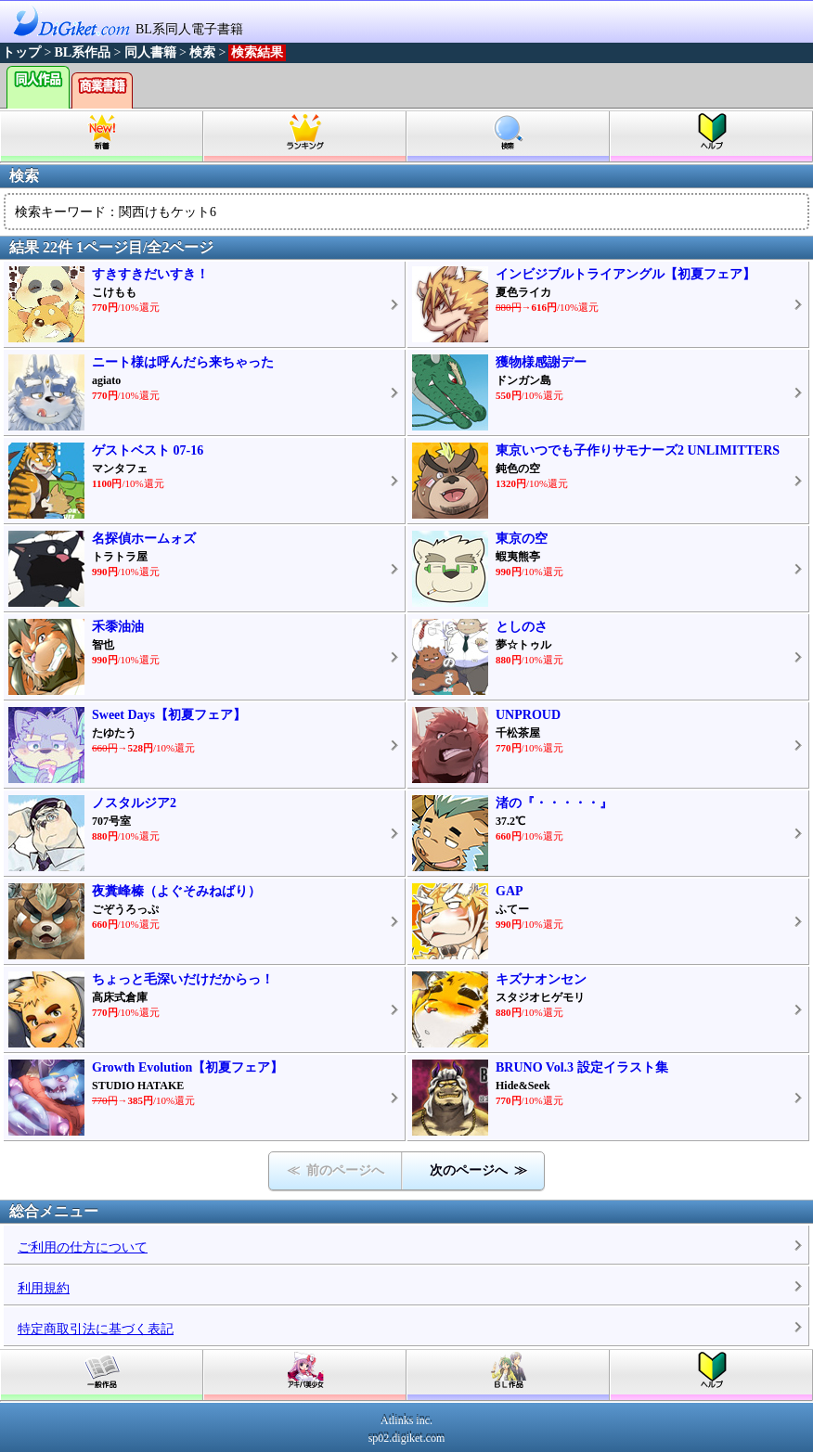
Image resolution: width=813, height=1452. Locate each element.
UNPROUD (528, 715)
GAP (509, 891)
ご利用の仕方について (83, 1247)
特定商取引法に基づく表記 (96, 1329)
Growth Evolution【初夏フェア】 (187, 1067)
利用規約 (44, 1288)
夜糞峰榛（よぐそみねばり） (176, 891)
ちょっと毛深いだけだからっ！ (183, 979)
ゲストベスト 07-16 (147, 450)
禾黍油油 (118, 627)
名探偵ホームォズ (144, 539)
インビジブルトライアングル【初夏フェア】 (625, 274)
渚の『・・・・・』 (554, 803)
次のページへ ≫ (478, 1170)
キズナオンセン (541, 979)
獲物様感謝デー (541, 362)
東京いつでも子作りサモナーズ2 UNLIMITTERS (638, 450)
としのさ (522, 627)
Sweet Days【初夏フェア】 (169, 715)
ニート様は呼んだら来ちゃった (183, 362)
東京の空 (522, 539)
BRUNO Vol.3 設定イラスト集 (582, 1067)
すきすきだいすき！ (150, 274)
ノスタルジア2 (134, 803)
